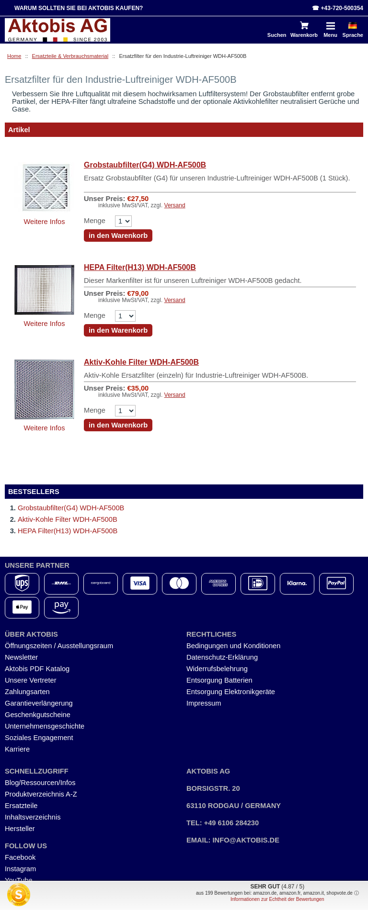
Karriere (17, 749)
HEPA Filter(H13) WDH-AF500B (140, 267)
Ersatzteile (21, 805)
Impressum (203, 703)
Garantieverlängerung (39, 703)
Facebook (20, 857)
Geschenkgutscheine (37, 715)
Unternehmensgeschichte (44, 726)
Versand (174, 205)
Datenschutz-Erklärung (222, 657)
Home (14, 56)
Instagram (20, 869)
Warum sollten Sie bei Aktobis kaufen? (78, 8)
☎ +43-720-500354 (337, 8)
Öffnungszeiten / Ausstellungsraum (59, 646)
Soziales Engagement (39, 737)
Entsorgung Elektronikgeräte (230, 692)
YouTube (19, 880)
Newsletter (21, 657)
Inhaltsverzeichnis (33, 817)
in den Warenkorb (118, 235)
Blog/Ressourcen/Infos (40, 782)
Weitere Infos (44, 221)
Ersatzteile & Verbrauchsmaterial (70, 56)
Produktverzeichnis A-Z (41, 794)
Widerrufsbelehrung (217, 669)
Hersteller (20, 828)
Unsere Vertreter (31, 680)
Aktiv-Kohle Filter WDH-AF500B (141, 362)
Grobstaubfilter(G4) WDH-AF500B (145, 165)
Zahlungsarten (27, 692)
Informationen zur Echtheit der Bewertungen (277, 899)
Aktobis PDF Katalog (37, 669)
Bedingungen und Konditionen (233, 646)
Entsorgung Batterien (219, 680)
